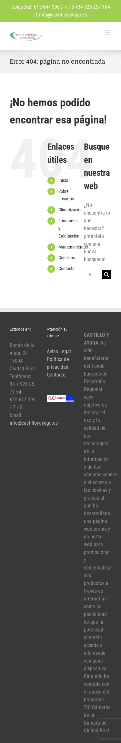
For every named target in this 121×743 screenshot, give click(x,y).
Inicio (63, 180)
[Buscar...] (93, 274)
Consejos (66, 257)
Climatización (70, 209)
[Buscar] (106, 274)
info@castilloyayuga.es (63, 15)
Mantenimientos (73, 246)
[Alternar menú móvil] (108, 32)
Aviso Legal (59, 351)
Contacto (66, 268)
